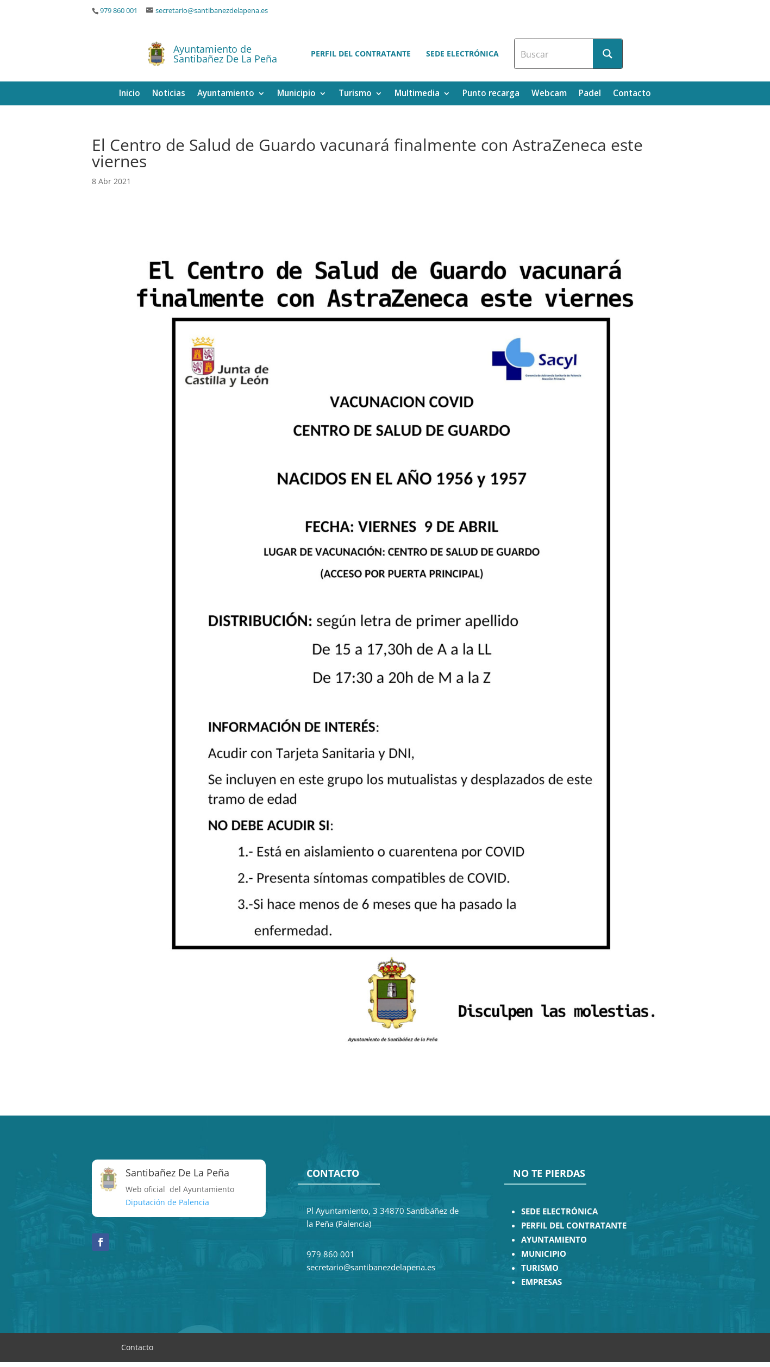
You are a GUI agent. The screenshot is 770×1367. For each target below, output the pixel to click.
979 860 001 (118, 10)
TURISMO (540, 1268)
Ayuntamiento (225, 94)
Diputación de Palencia (167, 1202)
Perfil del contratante (361, 53)
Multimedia (417, 94)
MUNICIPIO (543, 1253)
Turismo (355, 94)
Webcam (549, 94)
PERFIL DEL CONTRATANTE (574, 1225)
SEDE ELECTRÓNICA (559, 1211)
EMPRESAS (541, 1282)
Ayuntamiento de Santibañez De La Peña (225, 53)
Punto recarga (490, 94)
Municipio (296, 94)
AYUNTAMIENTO (554, 1239)
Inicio (129, 94)
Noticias (168, 94)
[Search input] (554, 54)
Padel (590, 94)
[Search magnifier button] (607, 53)
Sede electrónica (462, 53)
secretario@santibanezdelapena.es (211, 10)
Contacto (632, 94)
